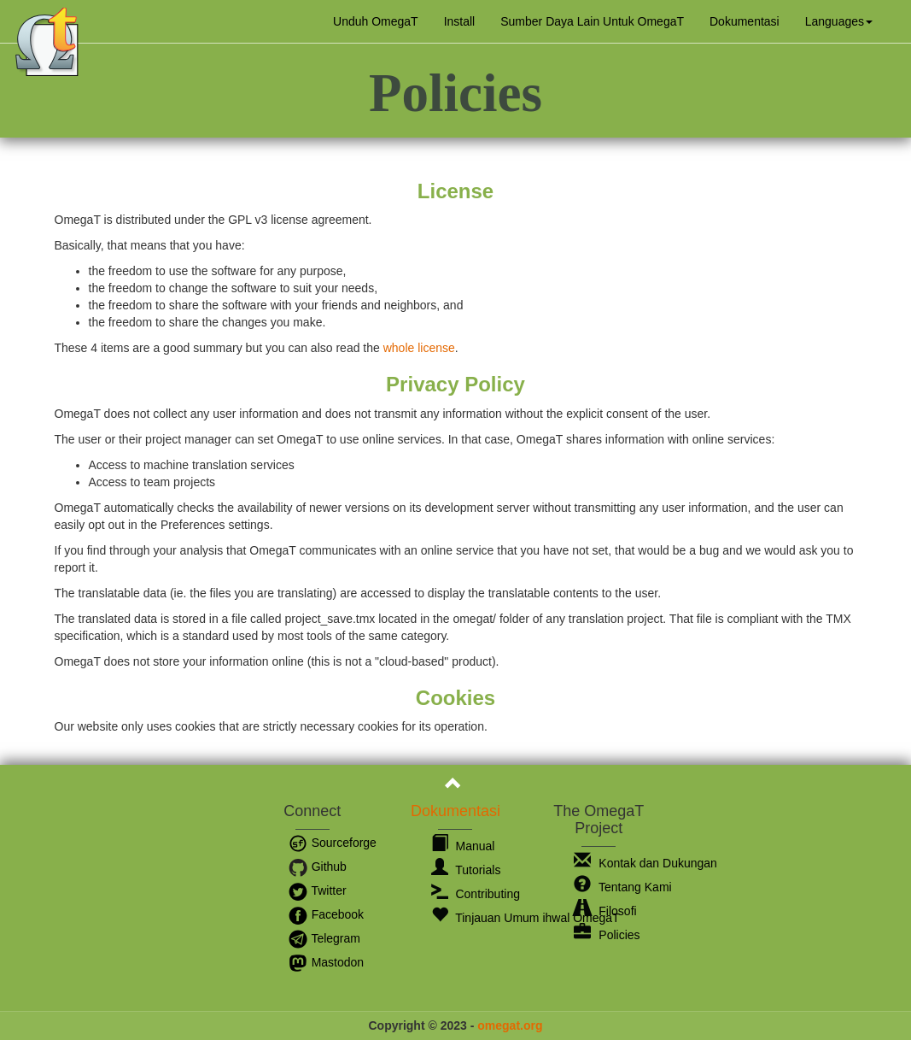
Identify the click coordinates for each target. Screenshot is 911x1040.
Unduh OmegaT (375, 21)
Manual (463, 846)
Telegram (324, 938)
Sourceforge (332, 842)
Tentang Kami (622, 887)
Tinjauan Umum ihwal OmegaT (525, 918)
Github (317, 866)
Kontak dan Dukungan (645, 863)
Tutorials (466, 870)
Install (460, 21)
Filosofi (605, 911)
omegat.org (509, 1025)
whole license (419, 348)
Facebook (326, 914)
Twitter (317, 890)
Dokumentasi (745, 21)
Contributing (475, 894)
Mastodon (326, 962)
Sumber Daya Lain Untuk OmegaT (592, 21)
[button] (838, 21)
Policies (606, 935)
